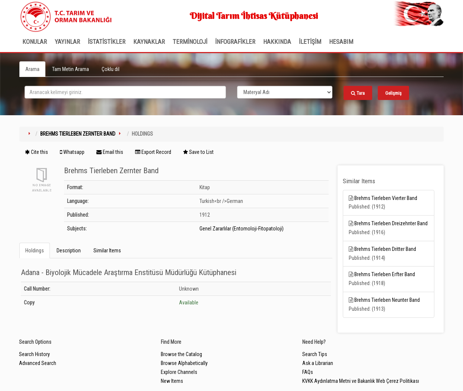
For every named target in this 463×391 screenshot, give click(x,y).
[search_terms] (125, 92)
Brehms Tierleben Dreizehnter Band (391, 223)
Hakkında (277, 41)
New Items (172, 381)
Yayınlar (67, 41)
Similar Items (107, 250)
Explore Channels (179, 372)
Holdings (34, 250)
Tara (358, 93)
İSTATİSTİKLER (106, 41)
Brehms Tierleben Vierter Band (385, 198)
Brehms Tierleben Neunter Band (387, 300)
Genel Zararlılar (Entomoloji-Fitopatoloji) (241, 229)
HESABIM (341, 41)
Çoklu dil (110, 69)
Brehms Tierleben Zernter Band (77, 134)
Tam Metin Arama (70, 69)
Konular (34, 41)
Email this (109, 152)
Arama (32, 69)
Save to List (198, 152)
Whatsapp (72, 152)
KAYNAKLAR (149, 41)
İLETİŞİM (310, 41)
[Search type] (284, 92)
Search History (34, 354)
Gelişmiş (393, 93)
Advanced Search (37, 363)
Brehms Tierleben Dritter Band (385, 249)
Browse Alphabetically (184, 363)
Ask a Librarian (317, 363)
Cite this (36, 152)
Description (69, 250)
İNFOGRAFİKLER (235, 41)
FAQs (307, 372)
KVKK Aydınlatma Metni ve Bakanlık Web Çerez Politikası (360, 381)
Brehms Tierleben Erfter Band (384, 274)
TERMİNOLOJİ (190, 41)
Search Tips (314, 354)
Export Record (153, 152)
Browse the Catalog (181, 354)
